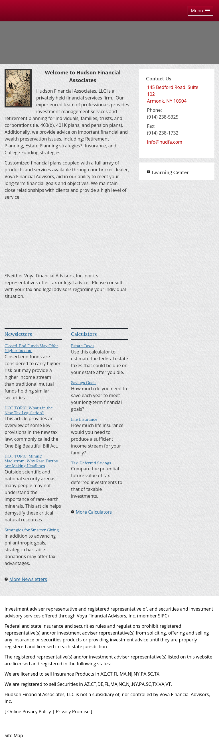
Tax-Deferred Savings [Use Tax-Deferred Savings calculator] (91, 463)
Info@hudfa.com (164, 142)
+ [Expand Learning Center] (148, 171)
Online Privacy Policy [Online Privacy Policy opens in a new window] (29, 711)
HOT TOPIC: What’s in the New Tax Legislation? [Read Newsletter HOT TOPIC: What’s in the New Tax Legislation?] (29, 410)
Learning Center (170, 172)
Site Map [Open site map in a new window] (14, 735)
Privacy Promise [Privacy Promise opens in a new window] (73, 711)
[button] (200, 11)
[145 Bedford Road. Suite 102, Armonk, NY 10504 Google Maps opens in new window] (177, 94)
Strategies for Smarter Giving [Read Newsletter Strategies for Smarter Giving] (32, 529)
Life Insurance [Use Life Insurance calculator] (84, 419)
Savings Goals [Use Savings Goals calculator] (83, 382)
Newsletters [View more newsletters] (18, 334)
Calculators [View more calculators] (84, 334)
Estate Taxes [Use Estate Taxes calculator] (82, 345)
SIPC (162, 616)
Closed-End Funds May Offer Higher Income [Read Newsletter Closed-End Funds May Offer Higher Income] (31, 348)
